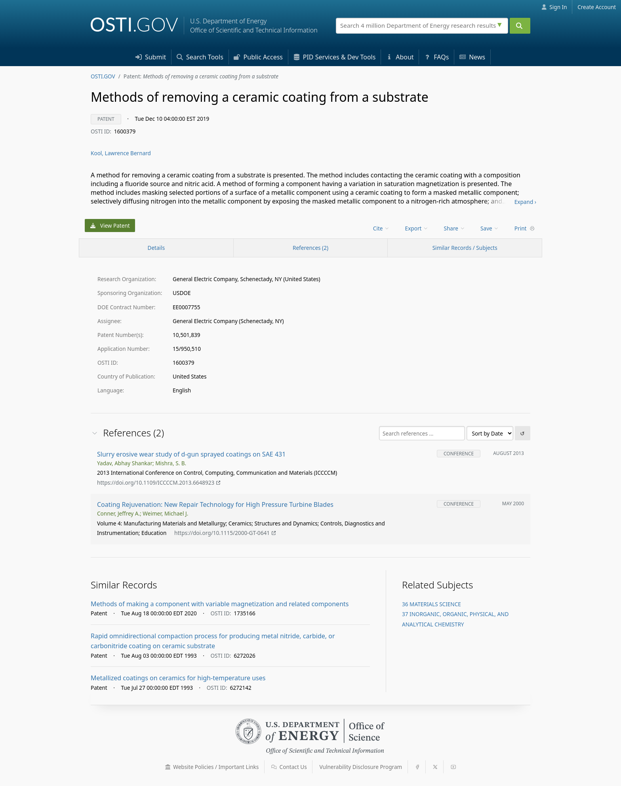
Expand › (525, 202)
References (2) (310, 247)
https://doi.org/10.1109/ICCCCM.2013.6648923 (159, 482)
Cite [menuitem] (381, 228)
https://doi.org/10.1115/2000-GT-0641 (225, 533)
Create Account (596, 7)
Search (200, 57)
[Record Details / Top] (156, 248)
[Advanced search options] (500, 24)
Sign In (554, 7)
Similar (464, 247)
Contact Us (289, 767)
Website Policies (212, 767)
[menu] (382, 228)
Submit (150, 57)
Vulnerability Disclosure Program (361, 767)
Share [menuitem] (454, 228)
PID (334, 57)
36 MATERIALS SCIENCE (431, 604)
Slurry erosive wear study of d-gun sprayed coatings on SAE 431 (191, 454)
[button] (168, 767)
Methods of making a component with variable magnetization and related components (220, 603)
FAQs (436, 57)
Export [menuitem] (417, 228)
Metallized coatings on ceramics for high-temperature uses (178, 678)
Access (258, 57)
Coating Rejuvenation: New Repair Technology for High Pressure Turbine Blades (215, 504)
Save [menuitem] (489, 228)
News (472, 57)
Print (524, 228)
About (400, 57)
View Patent (110, 225)
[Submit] (520, 26)
